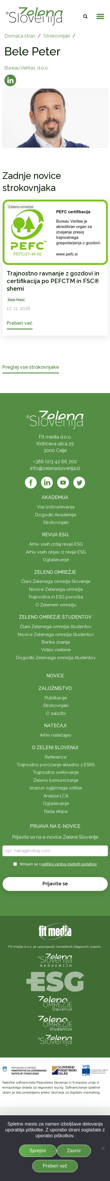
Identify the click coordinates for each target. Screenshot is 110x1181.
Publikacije (56, 698)
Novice (55, 676)
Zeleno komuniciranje (55, 780)
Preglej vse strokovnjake (30, 367)
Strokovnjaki (56, 36)
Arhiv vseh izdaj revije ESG (56, 544)
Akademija (55, 497)
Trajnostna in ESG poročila (55, 597)
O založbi (56, 713)
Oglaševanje (56, 559)
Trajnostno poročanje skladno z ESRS (56, 764)
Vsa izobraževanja (56, 507)
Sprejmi (38, 1150)
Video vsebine (56, 649)
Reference (56, 757)
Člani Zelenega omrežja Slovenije (55, 581)
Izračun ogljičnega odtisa (56, 788)
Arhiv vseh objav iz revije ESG (56, 552)
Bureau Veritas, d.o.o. (26, 68)
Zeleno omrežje (55, 572)
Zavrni (74, 1150)
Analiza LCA (55, 795)
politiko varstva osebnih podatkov (69, 864)
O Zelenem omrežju (55, 605)
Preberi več (55, 1165)
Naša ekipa (55, 811)
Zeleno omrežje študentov (55, 617)
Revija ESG (55, 534)
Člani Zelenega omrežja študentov (56, 626)
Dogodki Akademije (55, 514)
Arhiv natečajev (56, 735)
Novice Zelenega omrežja (56, 589)
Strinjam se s (58, 864)
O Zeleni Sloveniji (55, 747)
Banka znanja (56, 642)
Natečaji (55, 725)
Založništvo (55, 688)
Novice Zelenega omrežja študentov (56, 634)
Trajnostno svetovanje (56, 772)
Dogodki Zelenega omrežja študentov (56, 657)
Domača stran (19, 36)
